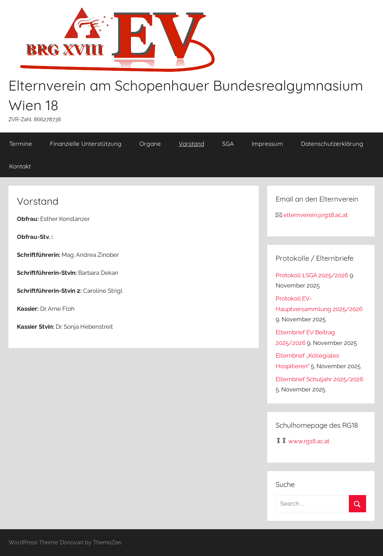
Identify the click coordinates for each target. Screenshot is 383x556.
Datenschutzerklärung (332, 143)
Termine (20, 143)
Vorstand (191, 143)
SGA (228, 143)
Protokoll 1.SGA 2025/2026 (312, 275)
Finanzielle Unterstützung (85, 143)
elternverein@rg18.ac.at (315, 214)
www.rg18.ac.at (308, 441)
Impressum (267, 143)
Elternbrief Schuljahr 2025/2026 (319, 379)
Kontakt (20, 166)
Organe (150, 143)
